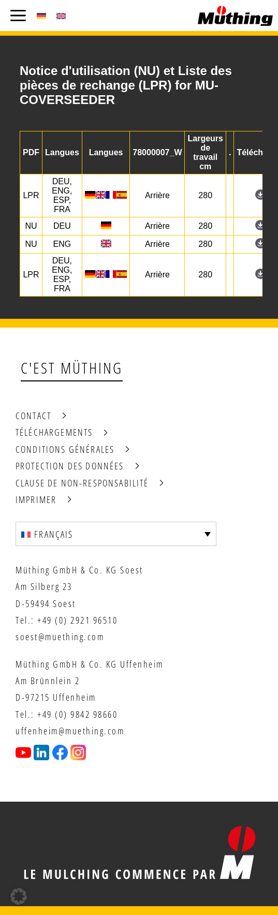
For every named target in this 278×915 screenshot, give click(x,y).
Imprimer (36, 499)
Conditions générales (65, 449)
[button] (18, 896)
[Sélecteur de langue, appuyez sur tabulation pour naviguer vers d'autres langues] (116, 533)
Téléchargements (54, 432)
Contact (33, 415)
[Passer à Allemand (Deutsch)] (41, 15)
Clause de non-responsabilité (82, 483)
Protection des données (70, 466)
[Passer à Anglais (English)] (61, 15)
